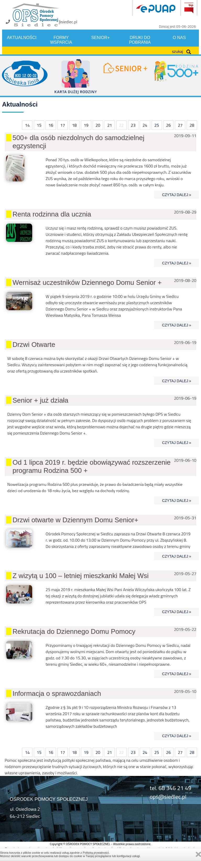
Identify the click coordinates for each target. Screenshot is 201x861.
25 (156, 125)
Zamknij (198, 854)
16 (50, 125)
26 (168, 125)
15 (39, 125)
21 (109, 125)
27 (180, 125)
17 (62, 125)
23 (133, 125)
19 (86, 125)
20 (98, 125)
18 (74, 125)
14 (27, 125)
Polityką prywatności (96, 852)
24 (145, 125)
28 (191, 125)
